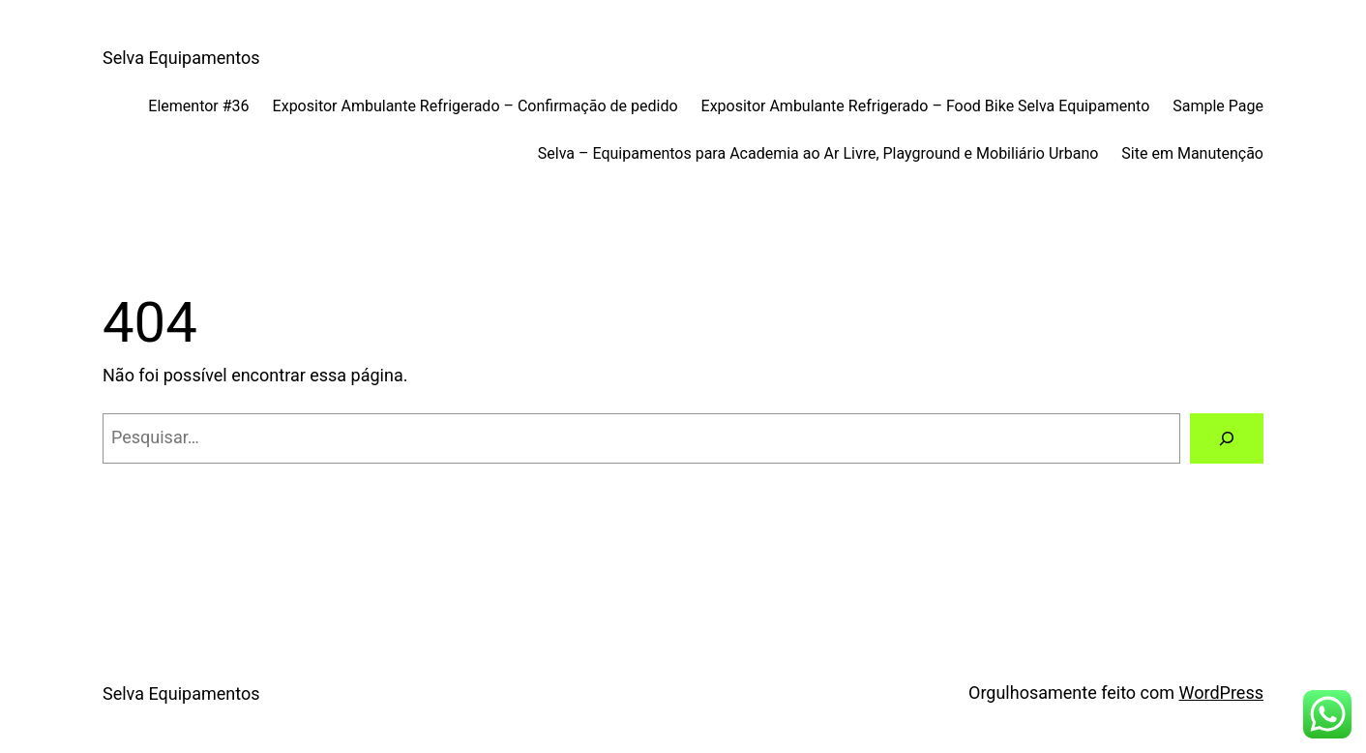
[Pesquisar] (1226, 438)
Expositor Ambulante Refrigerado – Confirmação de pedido (475, 106)
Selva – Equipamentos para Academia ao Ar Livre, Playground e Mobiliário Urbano (818, 153)
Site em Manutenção (1192, 153)
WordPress (1221, 692)
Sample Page (1218, 106)
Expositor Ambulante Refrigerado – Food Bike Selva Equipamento (925, 106)
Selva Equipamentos (181, 57)
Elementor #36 (198, 106)
